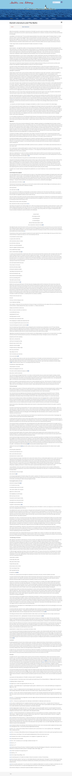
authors (36, 18)
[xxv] (10, 752)
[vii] (28, 203)
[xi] (10, 708)
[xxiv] (11, 750)
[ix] (24, 231)
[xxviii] (43, 662)
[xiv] (39, 359)
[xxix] (49, 663)
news (17, 18)
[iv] (10, 685)
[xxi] (10, 742)
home (12, 18)
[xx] (10, 740)
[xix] (10, 738)
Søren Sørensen (25, 26)
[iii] (10, 683)
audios (47, 18)
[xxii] (10, 745)
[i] (50, 89)
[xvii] (44, 399)
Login (11, 773)
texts (41, 18)
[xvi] (10, 732)
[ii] (12, 99)
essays (29, 18)
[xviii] (11, 736)
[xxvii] (11, 757)
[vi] (27, 203)
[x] (10, 703)
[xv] (10, 728)
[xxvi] (11, 754)
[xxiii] (11, 747)
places (23, 18)
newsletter (54, 18)
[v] (10, 689)
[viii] (10, 697)
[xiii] (10, 717)
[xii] (10, 712)
